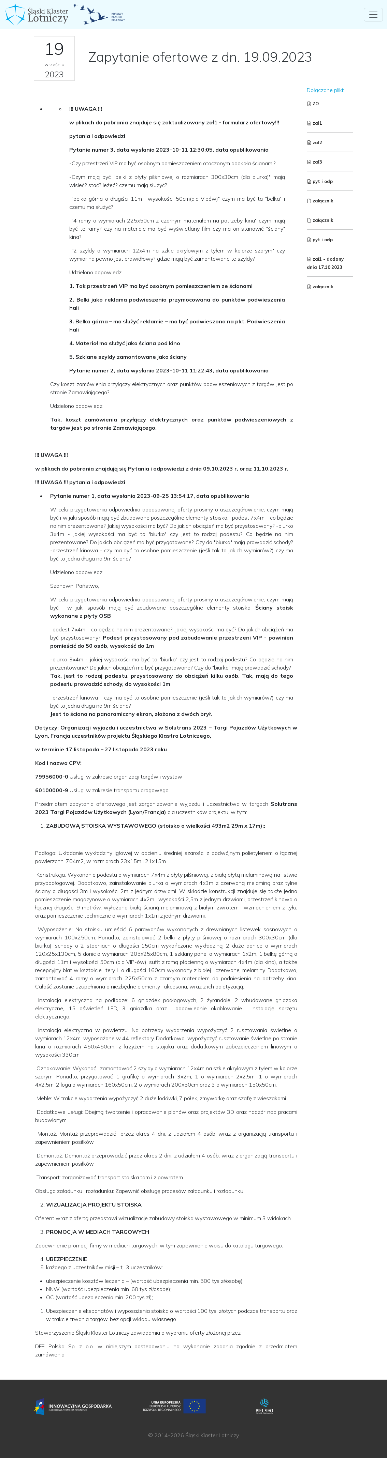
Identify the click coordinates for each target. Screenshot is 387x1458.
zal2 (314, 142)
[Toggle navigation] (373, 14)
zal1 (314, 123)
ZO (313, 103)
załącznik (320, 200)
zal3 (314, 162)
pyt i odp (320, 181)
